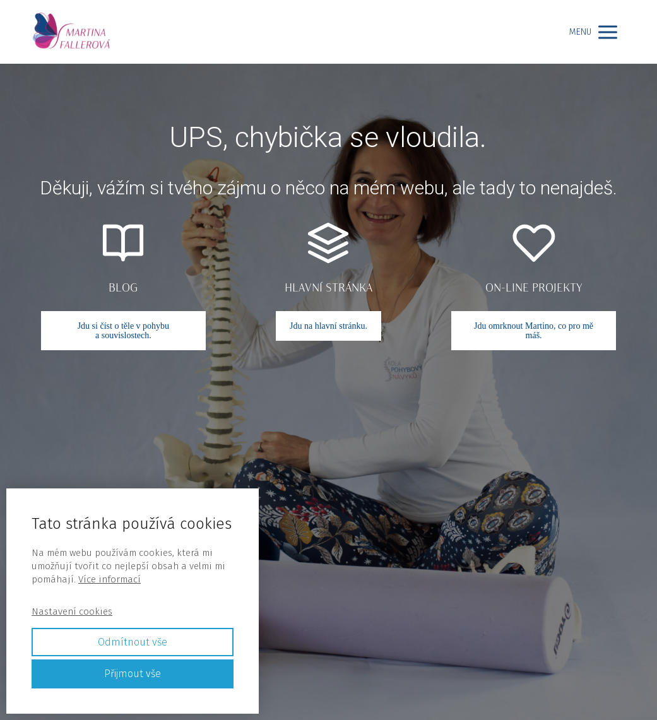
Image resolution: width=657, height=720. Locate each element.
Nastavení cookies (72, 611)
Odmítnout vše (132, 642)
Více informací (109, 579)
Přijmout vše (132, 674)
